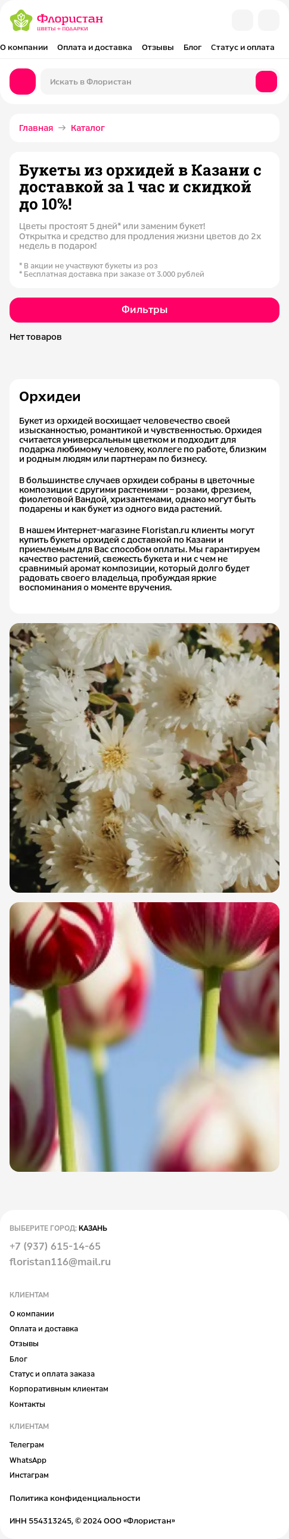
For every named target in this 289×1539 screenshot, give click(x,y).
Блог (192, 47)
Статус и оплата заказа (52, 1373)
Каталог (88, 127)
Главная (36, 127)
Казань (93, 1228)
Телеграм (27, 1444)
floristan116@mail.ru (60, 1261)
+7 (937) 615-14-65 (55, 1246)
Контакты (27, 1404)
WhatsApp (28, 1460)
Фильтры (144, 309)
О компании (24, 47)
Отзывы (158, 47)
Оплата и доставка (94, 47)
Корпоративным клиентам (59, 1388)
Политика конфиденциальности (75, 1498)
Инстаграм (29, 1474)
